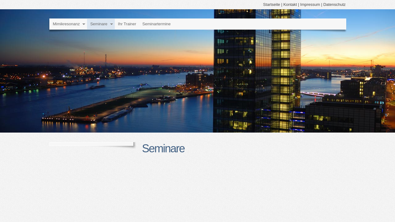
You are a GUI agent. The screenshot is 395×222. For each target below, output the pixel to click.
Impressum (310, 4)
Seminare (98, 24)
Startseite (271, 4)
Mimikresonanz (66, 24)
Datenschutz (334, 4)
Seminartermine (156, 24)
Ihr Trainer (127, 24)
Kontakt (290, 4)
